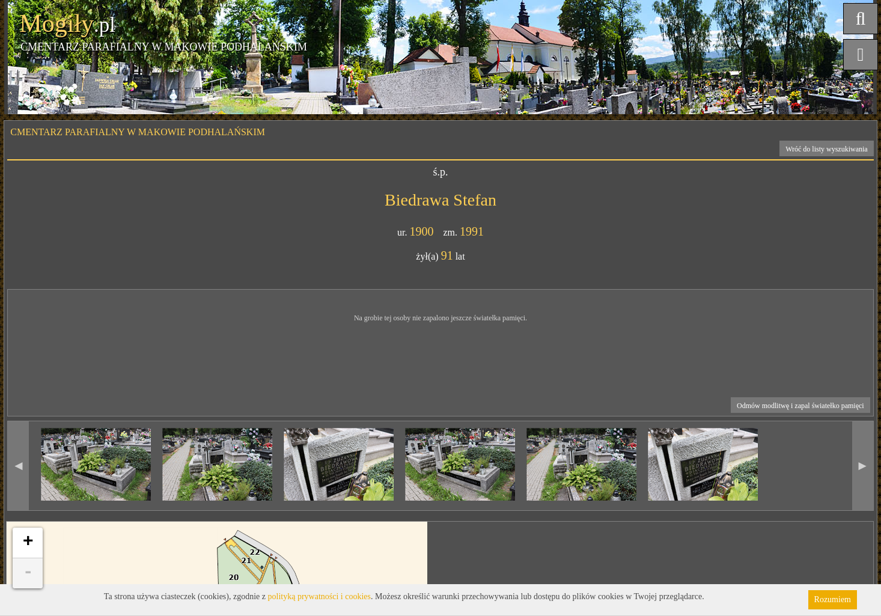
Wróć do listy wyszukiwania (826, 149)
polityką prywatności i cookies (319, 596)
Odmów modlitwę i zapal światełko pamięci (800, 405)
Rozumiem (832, 599)
